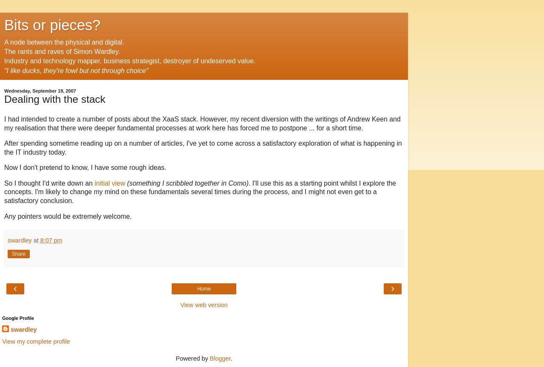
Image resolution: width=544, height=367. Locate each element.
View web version (204, 305)
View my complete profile (36, 341)
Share (19, 254)
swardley (24, 329)
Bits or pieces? (52, 25)
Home (204, 289)
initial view (109, 183)
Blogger (220, 358)
